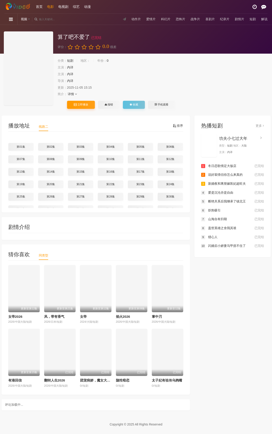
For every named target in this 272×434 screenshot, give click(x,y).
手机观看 (161, 104)
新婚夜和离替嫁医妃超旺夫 (232, 184)
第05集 (140, 146)
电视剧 (63, 7)
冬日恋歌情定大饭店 (232, 166)
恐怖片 (180, 19)
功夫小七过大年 (233, 138)
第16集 (110, 171)
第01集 (21, 146)
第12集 (170, 159)
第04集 (110, 146)
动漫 (87, 7)
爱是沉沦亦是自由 (232, 193)
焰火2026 (123, 316)
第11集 (140, 159)
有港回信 (15, 380)
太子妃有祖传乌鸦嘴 (167, 380)
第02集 (51, 146)
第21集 (80, 184)
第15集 (80, 171)
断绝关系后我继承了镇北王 (232, 201)
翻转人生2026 (54, 380)
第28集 (110, 196)
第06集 (170, 146)
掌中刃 (157, 316)
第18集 (170, 171)
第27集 (80, 196)
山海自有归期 (232, 219)
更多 (260, 125)
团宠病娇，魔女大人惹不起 (100, 380)
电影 (50, 7)
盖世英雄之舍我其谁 (232, 228)
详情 (72, 94)
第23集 (140, 184)
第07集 (21, 159)
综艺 (76, 7)
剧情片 (239, 19)
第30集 (170, 196)
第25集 (21, 196)
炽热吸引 (232, 210)
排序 (178, 125)
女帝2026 (15, 316)
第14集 (51, 171)
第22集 (110, 184)
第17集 (140, 171)
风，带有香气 (54, 316)
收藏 (134, 104)
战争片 (195, 19)
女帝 (83, 316)
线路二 (43, 126)
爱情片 (151, 19)
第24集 (170, 184)
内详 (70, 67)
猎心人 (232, 237)
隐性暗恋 (122, 380)
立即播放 (81, 104)
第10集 (110, 159)
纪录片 (224, 19)
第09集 (80, 159)
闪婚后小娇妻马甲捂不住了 (232, 246)
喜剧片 (210, 19)
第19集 (21, 184)
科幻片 (165, 19)
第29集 (140, 196)
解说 (264, 19)
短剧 (253, 19)
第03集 (80, 146)
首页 (39, 7)
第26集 (51, 196)
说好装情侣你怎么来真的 (232, 175)
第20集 (51, 184)
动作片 (136, 19)
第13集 (21, 171)
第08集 (51, 159)
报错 (109, 104)
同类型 (43, 255)
